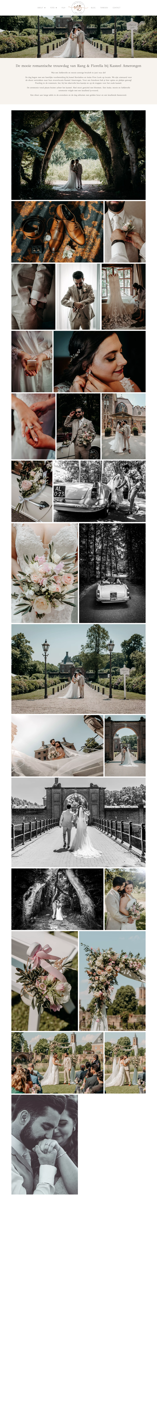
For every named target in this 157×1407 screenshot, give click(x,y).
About (41, 8)
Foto (53, 8)
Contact (116, 8)
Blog (93, 8)
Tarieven (104, 8)
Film (63, 8)
